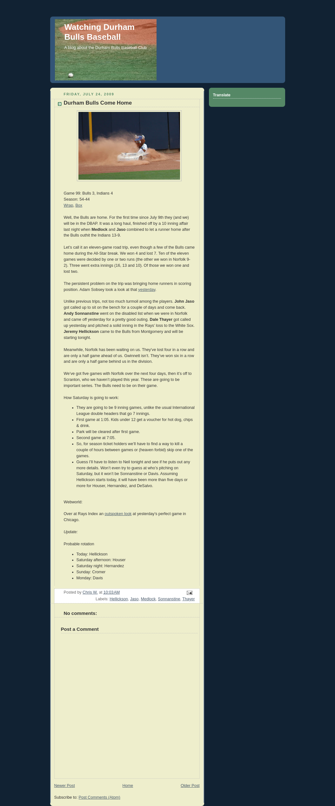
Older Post (190, 785)
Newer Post (64, 785)
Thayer (188, 599)
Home (127, 785)
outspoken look (117, 514)
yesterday (146, 289)
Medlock (148, 599)
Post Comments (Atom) (99, 797)
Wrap (68, 205)
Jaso (134, 599)
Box (78, 205)
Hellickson (119, 599)
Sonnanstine (169, 599)
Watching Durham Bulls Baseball (99, 32)
